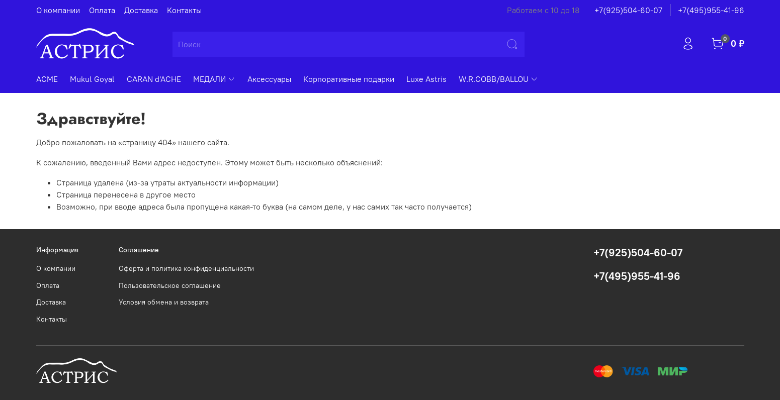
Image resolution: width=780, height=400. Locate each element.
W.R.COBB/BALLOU (498, 79)
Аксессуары (269, 79)
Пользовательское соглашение (170, 285)
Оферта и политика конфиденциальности (186, 268)
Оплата (102, 10)
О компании (58, 10)
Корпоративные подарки (348, 79)
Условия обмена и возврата (164, 302)
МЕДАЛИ (214, 79)
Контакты (184, 10)
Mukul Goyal (92, 79)
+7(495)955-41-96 (711, 10)
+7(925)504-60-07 (628, 10)
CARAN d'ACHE (154, 79)
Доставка (141, 10)
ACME (47, 79)
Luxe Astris (426, 79)
